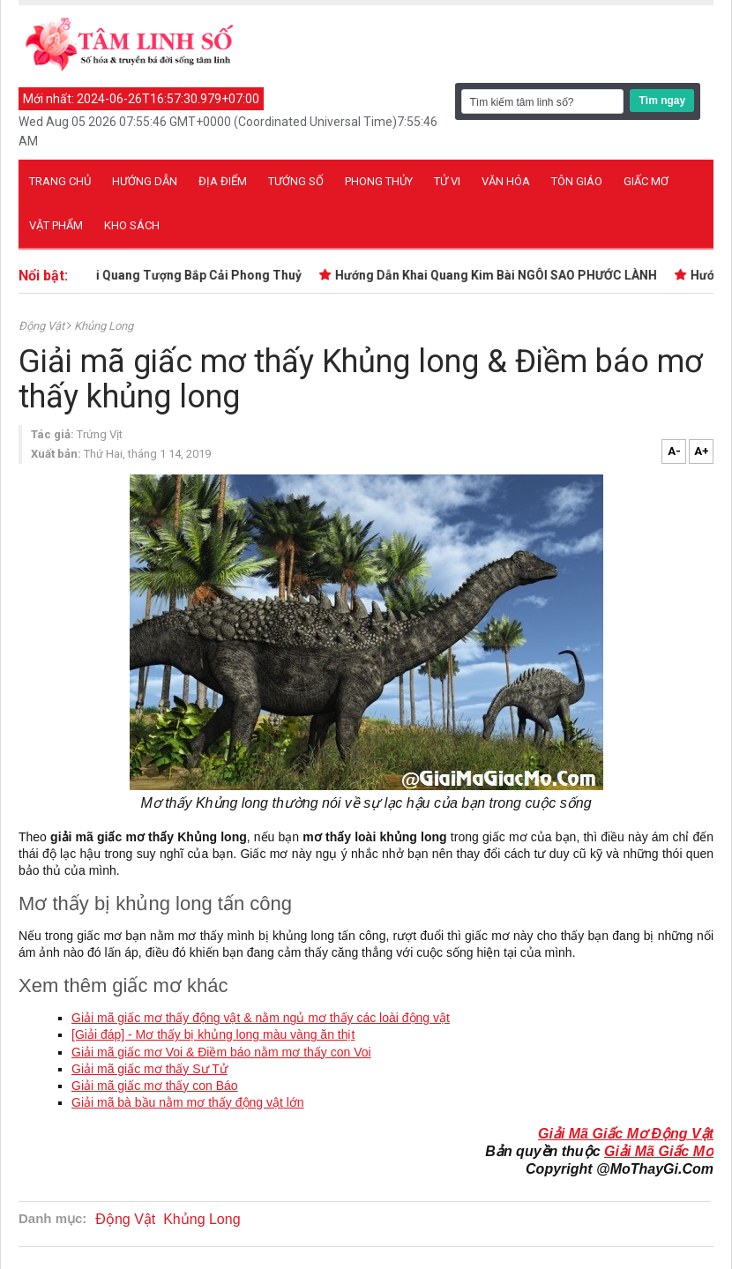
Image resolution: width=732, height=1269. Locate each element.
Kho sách (132, 225)
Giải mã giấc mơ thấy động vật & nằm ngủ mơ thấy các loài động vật (260, 1018)
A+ (701, 451)
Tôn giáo (576, 181)
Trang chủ (60, 181)
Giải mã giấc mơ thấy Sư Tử (149, 1069)
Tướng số (296, 181)
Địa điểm (222, 181)
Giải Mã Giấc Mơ (658, 1151)
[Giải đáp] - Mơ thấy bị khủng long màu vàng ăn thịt (213, 1034)
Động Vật (43, 325)
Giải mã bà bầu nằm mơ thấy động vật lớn (187, 1102)
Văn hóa (506, 181)
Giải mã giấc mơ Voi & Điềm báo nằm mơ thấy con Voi (221, 1052)
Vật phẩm (56, 225)
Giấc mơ (646, 181)
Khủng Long (103, 325)
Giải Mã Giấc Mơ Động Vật (625, 1133)
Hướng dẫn (144, 181)
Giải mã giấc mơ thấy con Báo (154, 1086)
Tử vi (447, 181)
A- (674, 451)
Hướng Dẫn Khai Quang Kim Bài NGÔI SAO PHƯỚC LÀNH (499, 275)
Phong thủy (379, 181)
